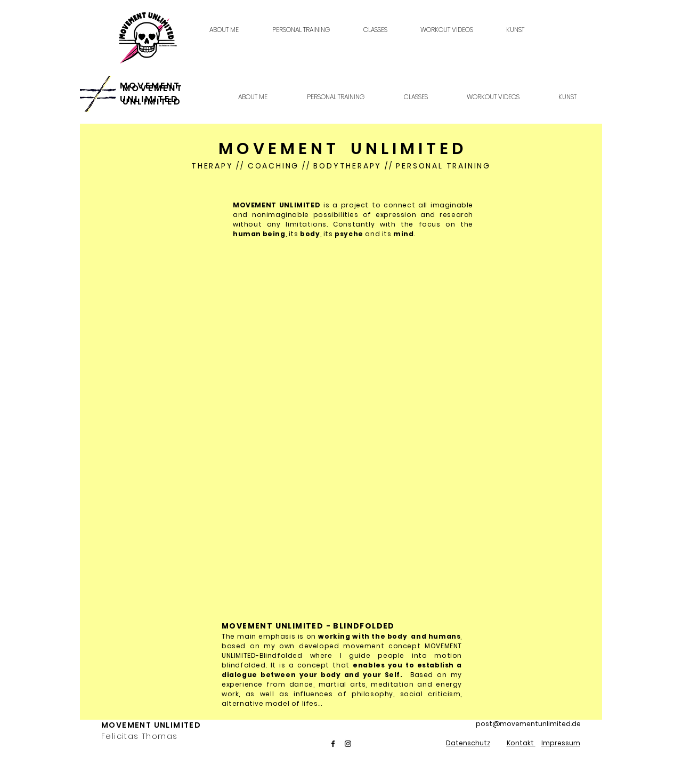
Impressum (560, 742)
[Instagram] (348, 743)
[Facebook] (333, 743)
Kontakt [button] (521, 742)
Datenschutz (468, 742)
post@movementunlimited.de (528, 723)
